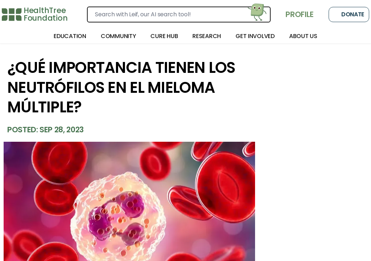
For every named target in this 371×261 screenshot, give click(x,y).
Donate (349, 14)
